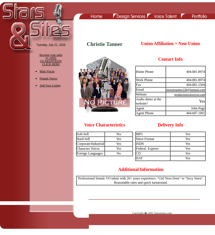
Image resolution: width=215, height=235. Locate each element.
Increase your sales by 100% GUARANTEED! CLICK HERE (50, 59)
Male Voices (47, 71)
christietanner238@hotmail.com (185, 89)
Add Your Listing (50, 85)
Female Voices (48, 78)
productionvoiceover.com (189, 94)
